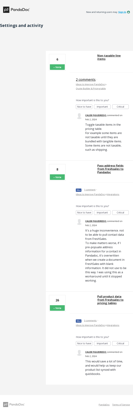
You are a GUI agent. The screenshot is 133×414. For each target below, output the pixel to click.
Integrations (113, 194)
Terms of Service (121, 404)
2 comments (86, 79)
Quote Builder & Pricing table (91, 88)
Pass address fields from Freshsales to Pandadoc (110, 169)
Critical (123, 107)
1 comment (89, 189)
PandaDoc (104, 404)
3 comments (90, 320)
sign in (122, 12)
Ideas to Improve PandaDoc (90, 84)
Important (103, 107)
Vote (58, 67)
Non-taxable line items (109, 57)
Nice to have (84, 107)
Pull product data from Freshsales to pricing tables (110, 300)
